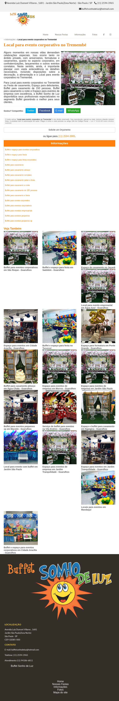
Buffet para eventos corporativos (18, 206)
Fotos (94, 34)
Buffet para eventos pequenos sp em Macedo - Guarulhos (19, 427)
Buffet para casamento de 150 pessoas (21, 190)
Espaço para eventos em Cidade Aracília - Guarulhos (20, 346)
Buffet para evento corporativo (17, 200)
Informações (80, 34)
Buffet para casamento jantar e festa (20, 180)
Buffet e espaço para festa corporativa (20, 160)
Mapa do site (60, 692)
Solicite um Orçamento (59, 130)
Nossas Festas (61, 34)
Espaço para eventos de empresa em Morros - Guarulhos (59, 387)
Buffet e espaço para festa (16, 155)
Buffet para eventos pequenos (17, 216)
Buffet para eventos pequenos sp (18, 221)
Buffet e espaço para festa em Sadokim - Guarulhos (57, 268)
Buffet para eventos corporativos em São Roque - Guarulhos (21, 268)
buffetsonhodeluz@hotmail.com (98, 8)
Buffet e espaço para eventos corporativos (22, 150)
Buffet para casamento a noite (17, 185)
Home (45, 34)
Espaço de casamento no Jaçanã (98, 267)
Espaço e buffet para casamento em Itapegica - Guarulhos (98, 427)
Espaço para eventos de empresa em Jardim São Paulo (97, 387)
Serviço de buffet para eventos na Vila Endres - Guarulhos (58, 427)
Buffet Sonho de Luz (22, 666)
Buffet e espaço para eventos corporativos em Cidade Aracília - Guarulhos (20, 550)
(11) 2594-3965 (105, 3)
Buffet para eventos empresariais (18, 211)
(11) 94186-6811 (25, 660)
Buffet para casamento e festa (17, 195)
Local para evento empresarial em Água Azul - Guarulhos (96, 306)
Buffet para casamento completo (18, 175)
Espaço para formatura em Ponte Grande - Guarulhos (98, 346)
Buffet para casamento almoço (17, 170)
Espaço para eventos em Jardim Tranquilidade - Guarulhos (97, 468)
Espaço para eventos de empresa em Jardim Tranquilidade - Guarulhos (55, 469)
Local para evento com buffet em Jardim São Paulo (21, 468)
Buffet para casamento (14, 165)
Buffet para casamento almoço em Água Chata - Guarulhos (19, 387)
